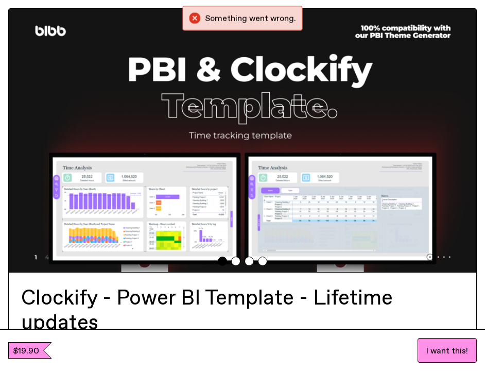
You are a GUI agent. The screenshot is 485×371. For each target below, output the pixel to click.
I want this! (447, 350)
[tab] (222, 261)
